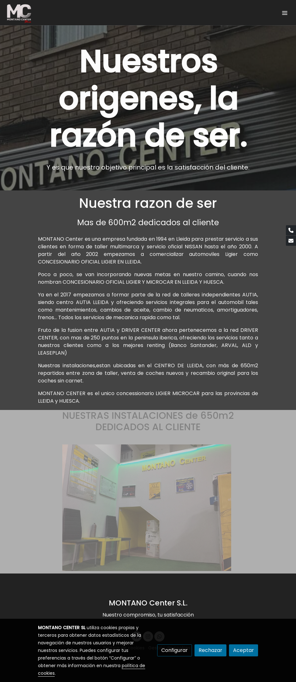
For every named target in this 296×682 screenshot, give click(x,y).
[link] (19, 12)
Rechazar (210, 650)
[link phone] (291, 230)
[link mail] (291, 241)
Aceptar (243, 650)
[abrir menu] (284, 12)
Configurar (174, 650)
